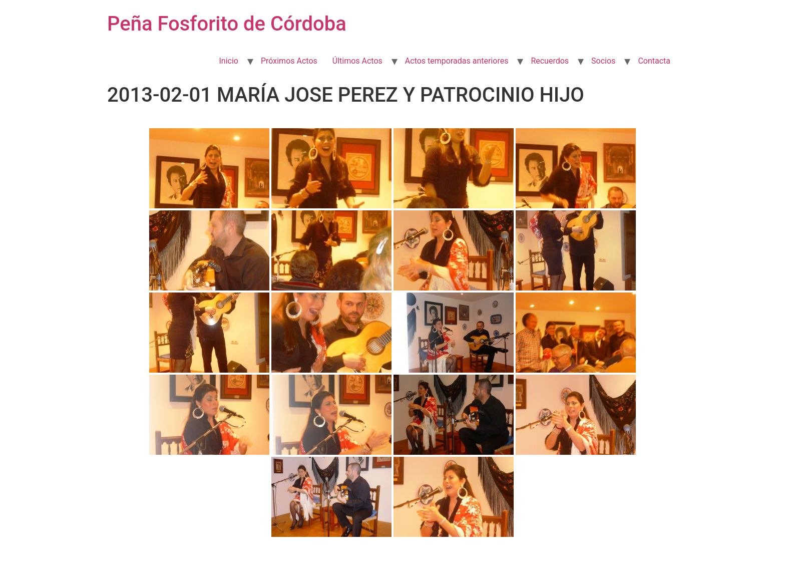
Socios (603, 61)
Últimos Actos (357, 61)
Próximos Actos (289, 61)
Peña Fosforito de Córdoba (226, 24)
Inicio (228, 61)
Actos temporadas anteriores (457, 61)
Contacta (654, 61)
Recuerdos (550, 61)
